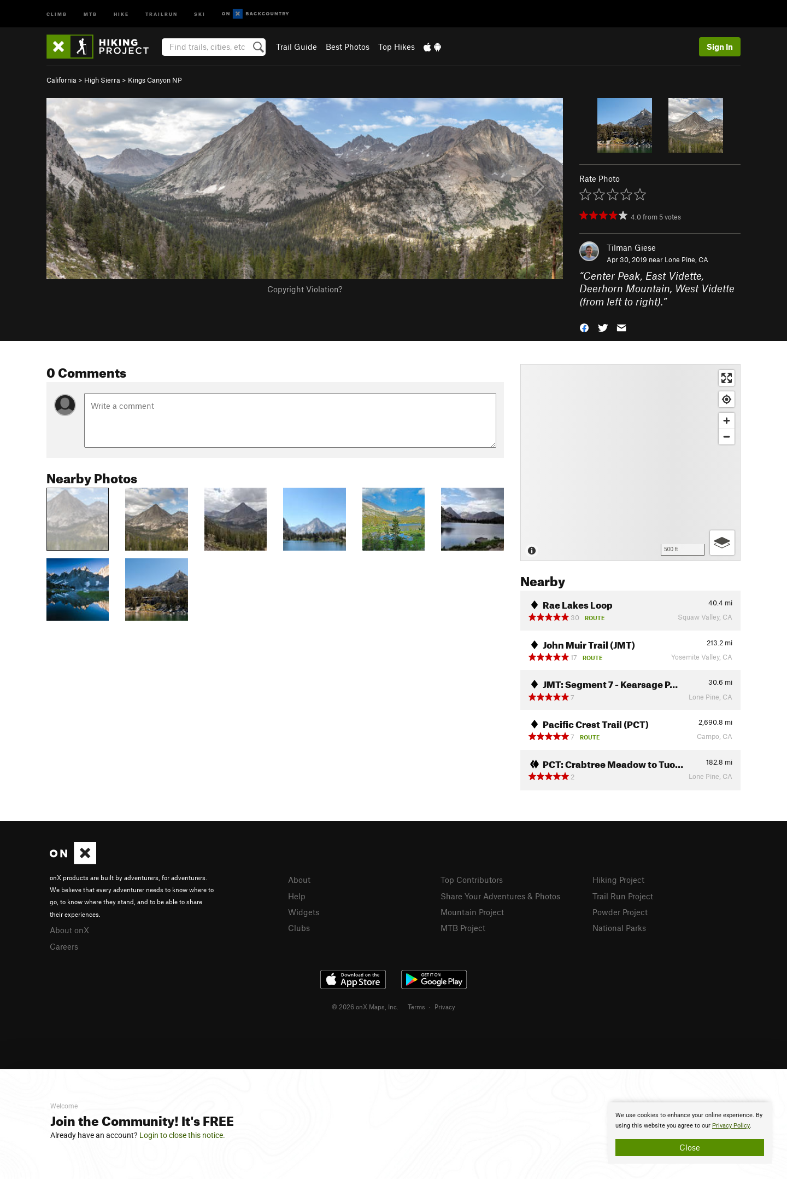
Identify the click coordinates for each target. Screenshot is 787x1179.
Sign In (720, 46)
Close (689, 1147)
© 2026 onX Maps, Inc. (365, 1006)
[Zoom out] (727, 436)
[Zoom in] (727, 421)
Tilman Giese (631, 247)
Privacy (444, 1006)
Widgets (303, 912)
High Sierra (102, 80)
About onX (69, 930)
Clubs (299, 928)
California (61, 80)
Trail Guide (296, 46)
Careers (64, 946)
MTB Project (463, 928)
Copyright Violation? (304, 289)
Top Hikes (396, 46)
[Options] (722, 542)
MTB (90, 13)
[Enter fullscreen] (727, 378)
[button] (584, 327)
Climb (56, 13)
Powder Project (620, 912)
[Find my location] (727, 399)
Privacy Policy (731, 1125)
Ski (199, 13)
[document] (689, 1133)
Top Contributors (472, 880)
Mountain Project (472, 912)
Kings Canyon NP (155, 80)
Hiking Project (618, 880)
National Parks (619, 928)
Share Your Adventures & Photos (500, 896)
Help (297, 896)
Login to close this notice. (182, 1135)
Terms (416, 1006)
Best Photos (347, 46)
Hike (121, 13)
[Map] (630, 462)
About (299, 880)
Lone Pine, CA (686, 259)
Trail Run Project (622, 896)
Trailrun (161, 13)
